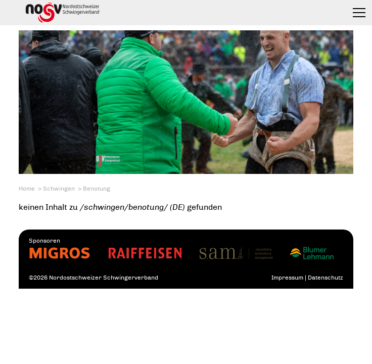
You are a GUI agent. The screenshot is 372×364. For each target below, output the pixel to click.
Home (27, 188)
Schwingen (59, 188)
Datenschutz (325, 277)
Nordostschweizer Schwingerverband (62, 12)
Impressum (287, 277)
